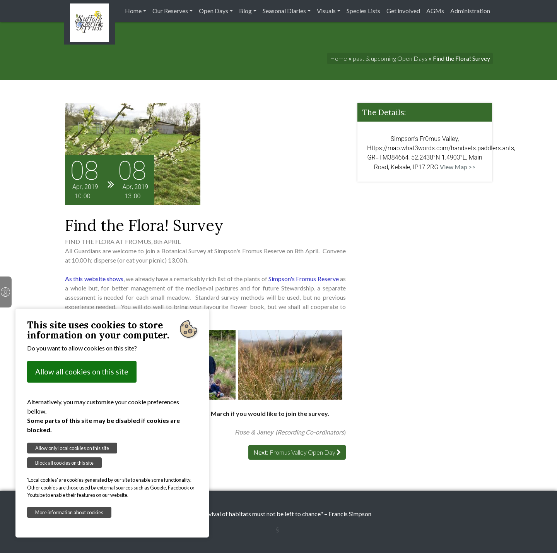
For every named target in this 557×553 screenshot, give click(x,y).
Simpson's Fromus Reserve (303, 278)
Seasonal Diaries (284, 10)
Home (133, 10)
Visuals (326, 10)
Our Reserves (170, 10)
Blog (245, 10)
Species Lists (363, 10)
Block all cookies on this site (64, 463)
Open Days (213, 10)
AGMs (435, 10)
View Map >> (457, 166)
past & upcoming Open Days (390, 58)
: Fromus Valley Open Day (297, 452)
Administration (470, 10)
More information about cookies (69, 512)
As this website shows (94, 278)
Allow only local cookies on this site (72, 448)
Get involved (403, 10)
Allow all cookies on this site (81, 371)
